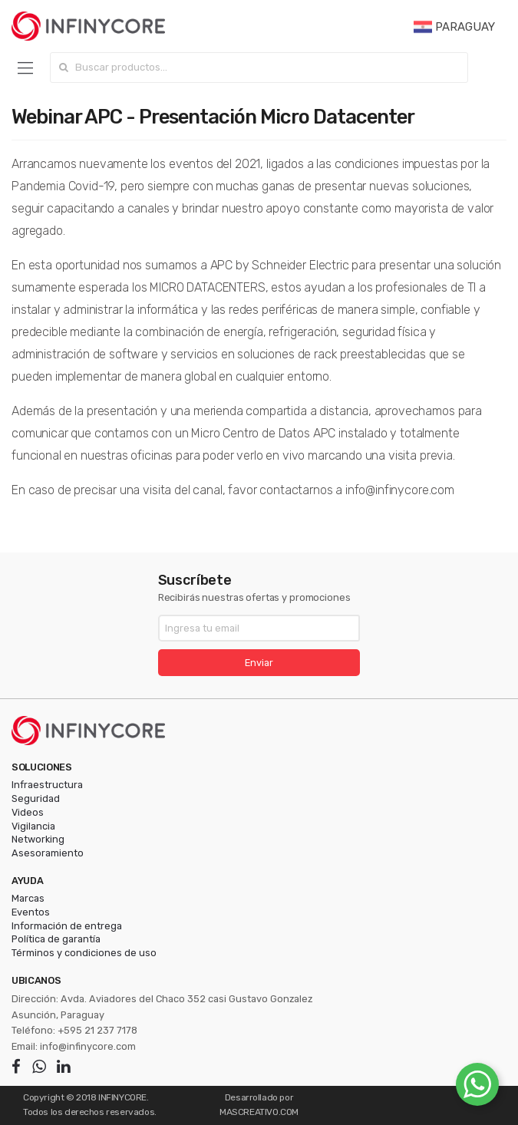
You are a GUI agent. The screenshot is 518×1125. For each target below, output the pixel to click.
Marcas (28, 898)
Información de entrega (67, 926)
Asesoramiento (48, 853)
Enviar (259, 662)
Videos (28, 812)
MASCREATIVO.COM (259, 1112)
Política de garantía (56, 939)
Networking (38, 839)
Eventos (31, 912)
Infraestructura (47, 784)
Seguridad (36, 798)
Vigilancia (33, 826)
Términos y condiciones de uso (84, 952)
